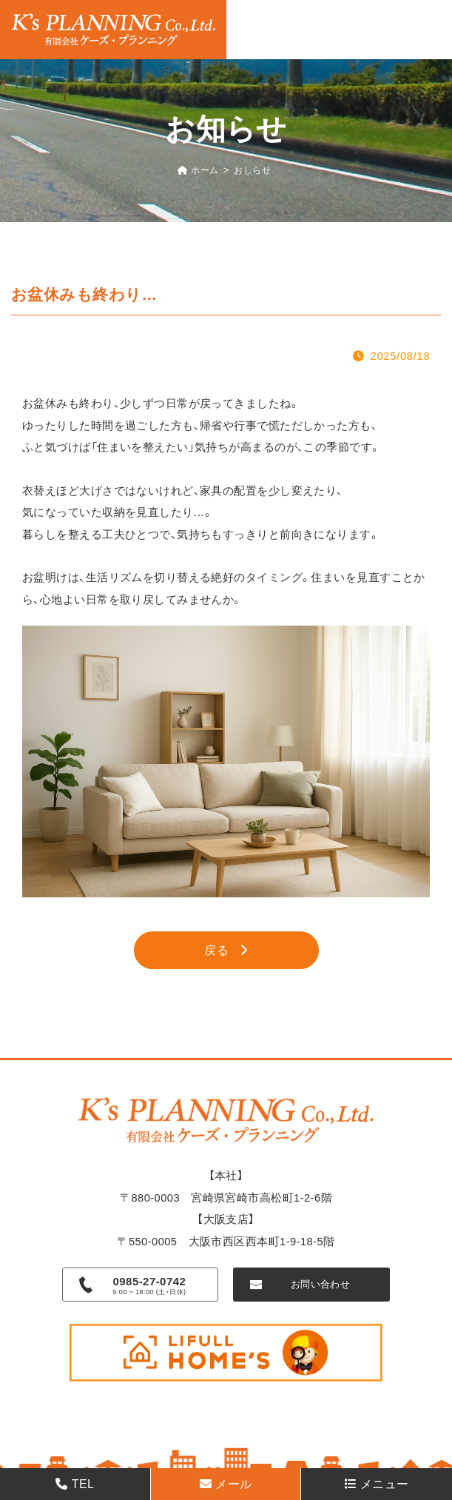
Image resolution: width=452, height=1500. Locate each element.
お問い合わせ (321, 1284)
